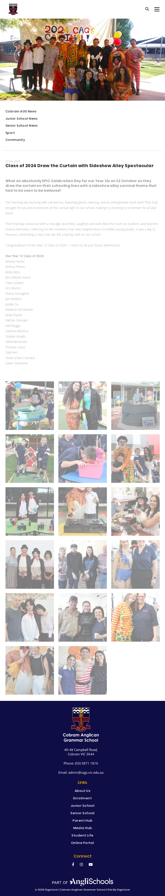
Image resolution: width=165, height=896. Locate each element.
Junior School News (21, 119)
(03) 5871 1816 (86, 763)
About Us (82, 791)
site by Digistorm (119, 890)
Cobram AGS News (21, 112)
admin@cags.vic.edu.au (86, 772)
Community (15, 140)
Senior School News (21, 126)
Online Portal (82, 843)
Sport (10, 133)
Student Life (82, 835)
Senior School (82, 813)
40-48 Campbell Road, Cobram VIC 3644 (81, 751)
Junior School (83, 806)
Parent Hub (82, 821)
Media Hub (82, 828)
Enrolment (82, 798)
